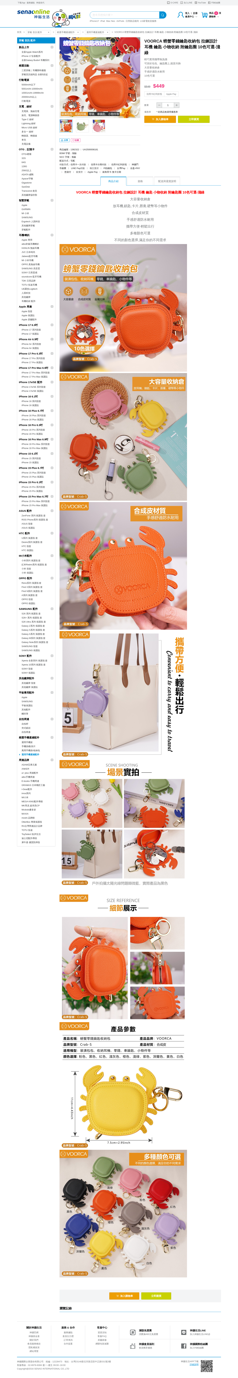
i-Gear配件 (27, 789)
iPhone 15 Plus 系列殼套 (34, 472)
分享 (64, 141)
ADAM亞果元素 (29, 764)
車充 (24, 140)
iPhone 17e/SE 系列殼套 (34, 387)
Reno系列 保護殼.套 (31, 583)
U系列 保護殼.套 (30, 538)
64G (24, 162)
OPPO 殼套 (27, 599)
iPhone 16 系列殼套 (31, 401)
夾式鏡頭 (26, 728)
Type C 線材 (28, 119)
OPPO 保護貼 (28, 603)
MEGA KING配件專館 (32, 801)
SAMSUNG (27, 217)
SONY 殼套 (27, 668)
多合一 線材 (27, 131)
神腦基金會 (34, 1337)
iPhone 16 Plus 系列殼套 (34, 415)
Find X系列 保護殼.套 (32, 587)
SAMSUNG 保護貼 (31, 650)
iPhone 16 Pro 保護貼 (32, 434)
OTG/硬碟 (26, 154)
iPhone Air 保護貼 (30, 348)
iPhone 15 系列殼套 (31, 458)
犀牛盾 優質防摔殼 (31, 842)
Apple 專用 (27, 240)
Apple (24, 205)
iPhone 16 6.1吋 (28, 396)
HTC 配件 (24, 533)
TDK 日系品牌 (29, 280)
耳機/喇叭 (24, 235)
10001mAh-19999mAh (33, 93)
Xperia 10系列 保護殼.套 (34, 664)
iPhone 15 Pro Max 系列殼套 (36, 501)
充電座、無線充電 (30, 111)
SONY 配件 (25, 655)
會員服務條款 (34, 1344)
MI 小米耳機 (27, 260)
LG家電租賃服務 (148, 21)
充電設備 (26, 144)
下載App (21, 3)
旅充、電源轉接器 (30, 115)
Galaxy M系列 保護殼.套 (33, 638)
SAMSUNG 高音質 (31, 268)
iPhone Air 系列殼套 (31, 344)
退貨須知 (102, 1333)
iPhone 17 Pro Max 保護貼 (35, 376)
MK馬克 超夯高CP (31, 805)
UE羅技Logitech (29, 289)
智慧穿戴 (24, 200)
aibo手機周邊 (28, 777)
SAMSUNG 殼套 (30, 646)
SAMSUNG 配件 (28, 608)
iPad (102, 21)
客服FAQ (102, 1337)
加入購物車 (161, 119)
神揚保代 (40, 3)
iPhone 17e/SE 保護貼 (33, 391)
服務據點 (31, 3)
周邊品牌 (24, 760)
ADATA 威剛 (27, 174)
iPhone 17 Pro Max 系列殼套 (36, 372)
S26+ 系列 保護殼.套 (32, 617)
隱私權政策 (34, 1348)
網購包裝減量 (102, 1344)
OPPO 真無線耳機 (31, 264)
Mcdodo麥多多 (29, 809)
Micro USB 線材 (29, 127)
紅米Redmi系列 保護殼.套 (34, 564)
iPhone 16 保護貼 (30, 405)
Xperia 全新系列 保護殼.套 (34, 660)
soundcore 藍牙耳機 (31, 276)
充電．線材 (25, 106)
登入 (187, 13)
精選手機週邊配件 (66, 32)
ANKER (25, 769)
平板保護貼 (27, 705)
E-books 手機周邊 (30, 781)
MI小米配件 (25, 555)
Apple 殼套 (27, 311)
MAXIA (25, 813)
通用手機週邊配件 (95, 32)
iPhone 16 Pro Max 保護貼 (35, 448)
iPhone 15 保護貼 (30, 462)
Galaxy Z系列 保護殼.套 (33, 626)
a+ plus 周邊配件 (30, 773)
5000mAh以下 (29, 84)
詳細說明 (194, 1365)
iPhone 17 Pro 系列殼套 (33, 358)
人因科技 (26, 293)
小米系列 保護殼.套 (31, 560)
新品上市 (24, 47)
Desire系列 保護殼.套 (32, 542)
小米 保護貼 (27, 572)
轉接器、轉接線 (29, 135)
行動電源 (24, 79)
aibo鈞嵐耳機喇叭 (30, 244)
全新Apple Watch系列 (32, 52)
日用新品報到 (132, 21)
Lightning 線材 (29, 123)
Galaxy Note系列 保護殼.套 (35, 642)
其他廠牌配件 (26, 678)
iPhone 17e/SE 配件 (30, 382)
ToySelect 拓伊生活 (31, 834)
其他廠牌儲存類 (29, 195)
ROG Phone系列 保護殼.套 (35, 519)
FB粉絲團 (214, 2)
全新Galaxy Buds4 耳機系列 (35, 60)
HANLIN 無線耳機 (30, 248)
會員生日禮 (68, 1337)
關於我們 (34, 1340)
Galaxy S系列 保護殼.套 (33, 630)
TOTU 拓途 (27, 830)
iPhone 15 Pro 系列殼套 (33, 487)
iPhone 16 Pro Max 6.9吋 (33, 439)
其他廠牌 (26, 297)
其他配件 (26, 709)
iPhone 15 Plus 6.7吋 (31, 467)
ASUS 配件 (25, 510)
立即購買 (197, 119)
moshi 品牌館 (28, 818)
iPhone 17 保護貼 (30, 334)
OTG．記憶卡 (27, 149)
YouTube (200, 2)
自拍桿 (25, 724)
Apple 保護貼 (28, 315)
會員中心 (191, 16)
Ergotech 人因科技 (31, 221)
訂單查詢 (68, 1340)
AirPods (120, 21)
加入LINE (186, 2)
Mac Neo (110, 21)
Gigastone (27, 182)
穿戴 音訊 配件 (35, 32)
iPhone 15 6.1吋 (28, 453)
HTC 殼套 (26, 546)
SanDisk (26, 187)
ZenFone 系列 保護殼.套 (34, 515)
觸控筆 (25, 713)
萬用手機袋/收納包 (31, 750)
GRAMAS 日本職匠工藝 (33, 785)
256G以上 (26, 170)
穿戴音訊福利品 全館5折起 (35, 74)
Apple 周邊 (25, 306)
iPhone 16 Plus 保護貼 (33, 419)
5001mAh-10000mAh (32, 88)
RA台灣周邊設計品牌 (32, 826)
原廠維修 (102, 1340)
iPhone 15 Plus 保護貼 (33, 477)
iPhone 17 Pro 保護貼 (32, 362)
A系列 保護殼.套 (30, 595)
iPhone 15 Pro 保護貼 (32, 491)
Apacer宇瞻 (27, 178)
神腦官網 (34, 1333)
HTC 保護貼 (27, 550)
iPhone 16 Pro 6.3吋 (31, 425)
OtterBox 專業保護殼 (32, 822)
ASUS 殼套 (27, 523)
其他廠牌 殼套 (29, 683)
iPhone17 (94, 21)
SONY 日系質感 (29, 272)
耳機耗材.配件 (29, 301)
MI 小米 (25, 213)
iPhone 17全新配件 (31, 56)
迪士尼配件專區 (29, 838)
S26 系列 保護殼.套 (31, 613)
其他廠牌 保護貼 (30, 687)
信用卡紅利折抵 (154, 94)
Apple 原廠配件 (29, 319)
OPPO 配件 (25, 578)
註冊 (195, 13)
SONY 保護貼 (28, 673)
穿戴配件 (26, 229)
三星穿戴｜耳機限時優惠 (34, 70)
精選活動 (24, 65)
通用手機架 (27, 742)
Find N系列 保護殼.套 (32, 591)
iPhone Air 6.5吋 (28, 339)
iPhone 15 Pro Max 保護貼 (35, 505)
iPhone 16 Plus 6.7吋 (31, 410)
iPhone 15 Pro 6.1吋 (31, 482)
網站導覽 (34, 1352)
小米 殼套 (26, 568)
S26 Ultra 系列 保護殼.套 (34, 621)
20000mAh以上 (29, 97)
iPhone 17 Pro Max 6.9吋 (33, 367)
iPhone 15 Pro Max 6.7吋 (33, 496)
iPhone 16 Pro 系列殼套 (33, 430)
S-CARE (172, 2)
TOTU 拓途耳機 (29, 285)
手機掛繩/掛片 (29, 746)
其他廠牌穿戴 (28, 225)
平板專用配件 (26, 692)
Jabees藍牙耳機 (30, 256)
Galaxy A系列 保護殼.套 (33, 634)
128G (24, 166)
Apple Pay (171, 94)
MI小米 (25, 797)
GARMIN (26, 209)
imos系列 (26, 793)
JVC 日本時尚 (28, 252)
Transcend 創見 (29, 191)
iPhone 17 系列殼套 (31, 329)
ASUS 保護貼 (28, 528)
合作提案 (68, 1344)
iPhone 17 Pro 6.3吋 (31, 353)
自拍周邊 (24, 719)
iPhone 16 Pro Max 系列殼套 (36, 444)
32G (24, 158)
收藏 (75, 141)
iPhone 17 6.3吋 (28, 325)
